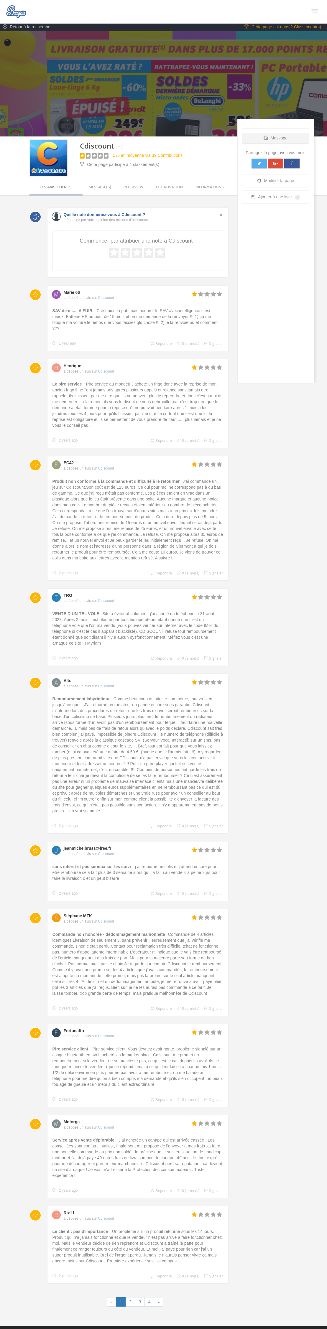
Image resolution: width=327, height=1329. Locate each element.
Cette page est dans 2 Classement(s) (282, 28)
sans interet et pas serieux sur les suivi (92, 867)
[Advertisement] (275, 295)
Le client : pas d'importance (80, 1232)
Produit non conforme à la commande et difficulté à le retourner (116, 482)
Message (276, 138)
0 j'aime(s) (187, 344)
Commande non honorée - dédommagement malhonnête (108, 935)
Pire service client (70, 1050)
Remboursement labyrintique (81, 700)
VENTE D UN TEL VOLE (76, 614)
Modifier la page (275, 181)
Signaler (212, 344)
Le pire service (67, 385)
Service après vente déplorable (84, 1141)
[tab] (275, 137)
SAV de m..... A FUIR (73, 311)
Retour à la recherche (25, 28)
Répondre (160, 344)
